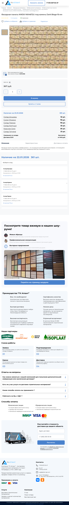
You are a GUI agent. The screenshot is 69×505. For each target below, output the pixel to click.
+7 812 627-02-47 (52, 3)
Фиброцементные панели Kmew (12, 9)
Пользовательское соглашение (34, 504)
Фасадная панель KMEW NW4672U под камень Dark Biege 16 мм (21, 10)
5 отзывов (14, 18)
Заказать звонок (36, 3)
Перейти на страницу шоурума (34, 282)
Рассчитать (51, 442)
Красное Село (9, 129)
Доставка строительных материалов (9, 493)
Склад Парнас (10, 123)
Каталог (9, 8)
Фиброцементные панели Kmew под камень (35, 9)
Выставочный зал (30, 497)
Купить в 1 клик (34, 104)
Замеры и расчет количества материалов (11, 497)
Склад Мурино (10, 120)
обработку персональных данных (52, 447)
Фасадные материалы (19, 8)
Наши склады (28, 495)
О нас (26, 492)
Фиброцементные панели (49, 8)
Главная (3, 8)
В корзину (34, 98)
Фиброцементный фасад (34, 8)
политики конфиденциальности (49, 448)
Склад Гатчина (10, 132)
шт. (10, 82)
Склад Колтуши (10, 126)
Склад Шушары (10, 117)
